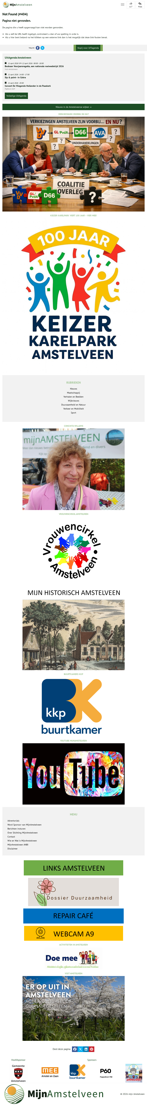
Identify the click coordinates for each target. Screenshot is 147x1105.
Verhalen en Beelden (73, 396)
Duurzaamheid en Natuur (73, 404)
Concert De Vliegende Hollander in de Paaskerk (28, 85)
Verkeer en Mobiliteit (73, 408)
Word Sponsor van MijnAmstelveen (24, 824)
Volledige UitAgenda (16, 95)
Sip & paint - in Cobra (15, 77)
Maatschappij (73, 392)
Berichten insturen (17, 828)
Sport (73, 412)
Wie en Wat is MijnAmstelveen (22, 840)
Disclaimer (13, 848)
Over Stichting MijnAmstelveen (23, 832)
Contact (11, 836)
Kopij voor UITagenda (88, 47)
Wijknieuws (73, 400)
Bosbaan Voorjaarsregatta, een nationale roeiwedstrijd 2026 (34, 66)
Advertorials (13, 820)
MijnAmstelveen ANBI (18, 844)
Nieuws (73, 388)
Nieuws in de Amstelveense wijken (73, 107)
